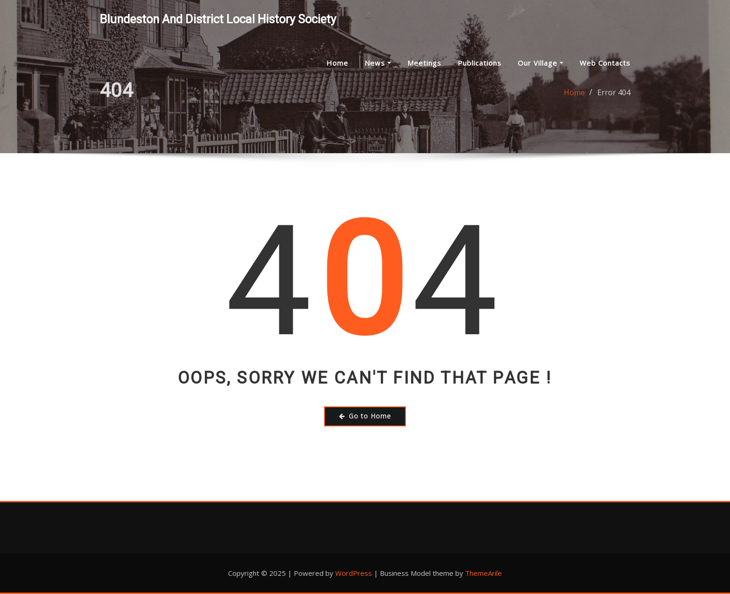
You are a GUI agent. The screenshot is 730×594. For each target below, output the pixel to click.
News (378, 63)
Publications (479, 63)
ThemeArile (483, 573)
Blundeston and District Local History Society (218, 19)
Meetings (424, 63)
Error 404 (613, 95)
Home (337, 63)
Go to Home (365, 416)
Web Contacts (605, 63)
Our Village (540, 63)
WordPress (353, 573)
